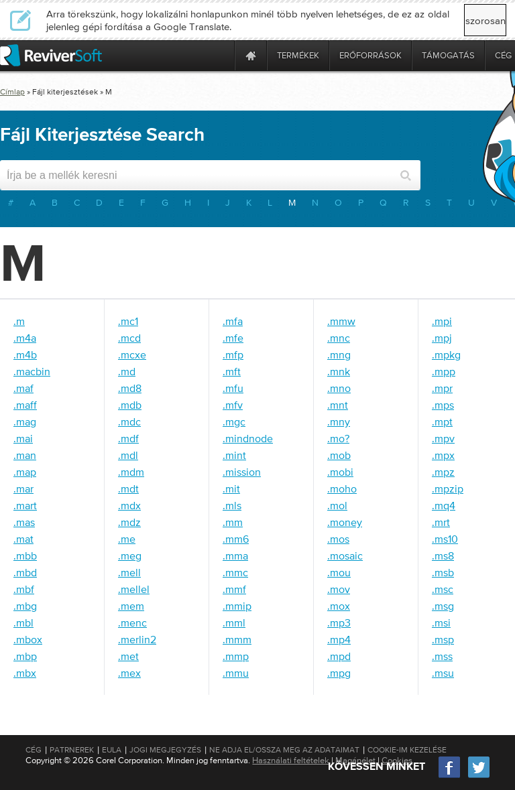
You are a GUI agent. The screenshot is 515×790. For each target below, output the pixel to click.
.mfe (233, 338)
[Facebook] (450, 776)
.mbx (24, 673)
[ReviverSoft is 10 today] (221, 55)
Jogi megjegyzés (165, 749)
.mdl (128, 455)
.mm (233, 522)
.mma (235, 555)
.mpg (339, 673)
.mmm (237, 639)
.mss (442, 656)
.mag (24, 421)
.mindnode (248, 438)
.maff (25, 405)
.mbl (23, 622)
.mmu (236, 673)
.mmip (237, 606)
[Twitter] (479, 776)
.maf (23, 388)
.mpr (442, 388)
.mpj (442, 338)
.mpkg (446, 354)
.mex (129, 673)
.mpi (442, 321)
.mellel (134, 589)
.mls (232, 505)
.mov (338, 589)
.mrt (441, 522)
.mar (23, 488)
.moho (342, 488)
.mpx (443, 455)
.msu (443, 673)
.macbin (31, 371)
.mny (338, 421)
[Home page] (250, 55)
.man (24, 455)
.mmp (236, 656)
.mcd (129, 338)
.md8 (129, 388)
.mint (234, 455)
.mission (242, 472)
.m (19, 321)
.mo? (338, 438)
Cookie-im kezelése (407, 749)
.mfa (233, 321)
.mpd (339, 656)
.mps (443, 405)
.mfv (233, 405)
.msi (441, 622)
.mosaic (345, 555)
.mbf (23, 589)
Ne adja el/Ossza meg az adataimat (284, 749)
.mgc (234, 421)
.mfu (233, 388)
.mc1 (128, 321)
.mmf (234, 589)
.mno (339, 388)
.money (344, 522)
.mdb (129, 405)
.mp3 (339, 622)
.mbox (27, 639)
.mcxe (132, 354)
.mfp (233, 354)
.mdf (128, 438)
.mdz (129, 522)
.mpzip (447, 488)
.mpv (443, 438)
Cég (33, 749)
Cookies (397, 760)
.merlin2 (137, 639)
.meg (129, 555)
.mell (129, 572)
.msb (443, 572)
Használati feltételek (290, 760)
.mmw (341, 321)
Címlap (12, 91)
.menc (132, 622)
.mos (338, 539)
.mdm (131, 472)
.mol (337, 505)
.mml (234, 622)
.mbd (25, 572)
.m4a (24, 338)
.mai (23, 438)
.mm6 (236, 539)
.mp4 (339, 639)
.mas (24, 522)
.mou (339, 572)
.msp (443, 639)
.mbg (25, 606)
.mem (131, 606)
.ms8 (443, 555)
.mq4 (443, 505)
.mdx (129, 505)
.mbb (25, 555)
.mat (23, 539)
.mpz (443, 472)
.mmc (235, 572)
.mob (339, 455)
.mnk (338, 371)
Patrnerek (72, 749)
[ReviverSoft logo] (51, 55)
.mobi (340, 472)
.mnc (338, 338)
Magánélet (355, 760)
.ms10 (445, 539)
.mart (25, 505)
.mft (232, 371)
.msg (443, 606)
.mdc (129, 421)
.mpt (442, 421)
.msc (442, 589)
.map (24, 472)
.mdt (128, 488)
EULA (111, 749)
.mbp (25, 656)
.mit (231, 488)
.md (126, 371)
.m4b (25, 354)
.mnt (337, 405)
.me (126, 539)
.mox (338, 606)
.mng (339, 354)
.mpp (443, 371)
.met (128, 656)
